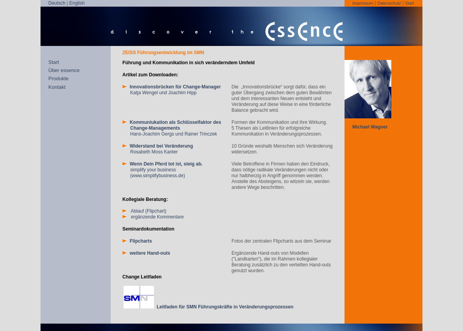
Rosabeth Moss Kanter (157, 149)
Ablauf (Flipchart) (144, 211)
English (77, 3)
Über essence (64, 70)
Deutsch (56, 3)
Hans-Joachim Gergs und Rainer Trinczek (171, 128)
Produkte (58, 78)
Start (409, 3)
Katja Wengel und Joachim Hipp (171, 89)
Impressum (362, 3)
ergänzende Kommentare (153, 217)
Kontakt (56, 87)
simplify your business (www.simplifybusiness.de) (162, 169)
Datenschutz (389, 3)
